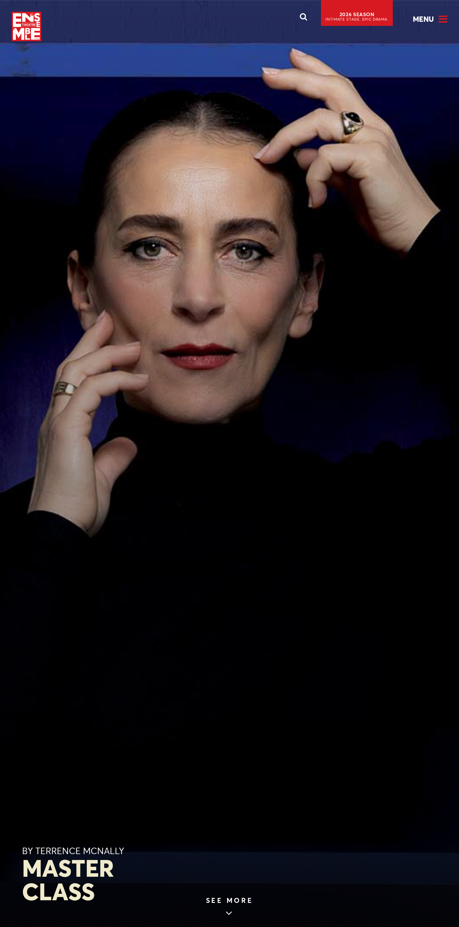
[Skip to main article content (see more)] (229, 907)
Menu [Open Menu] (423, 19)
